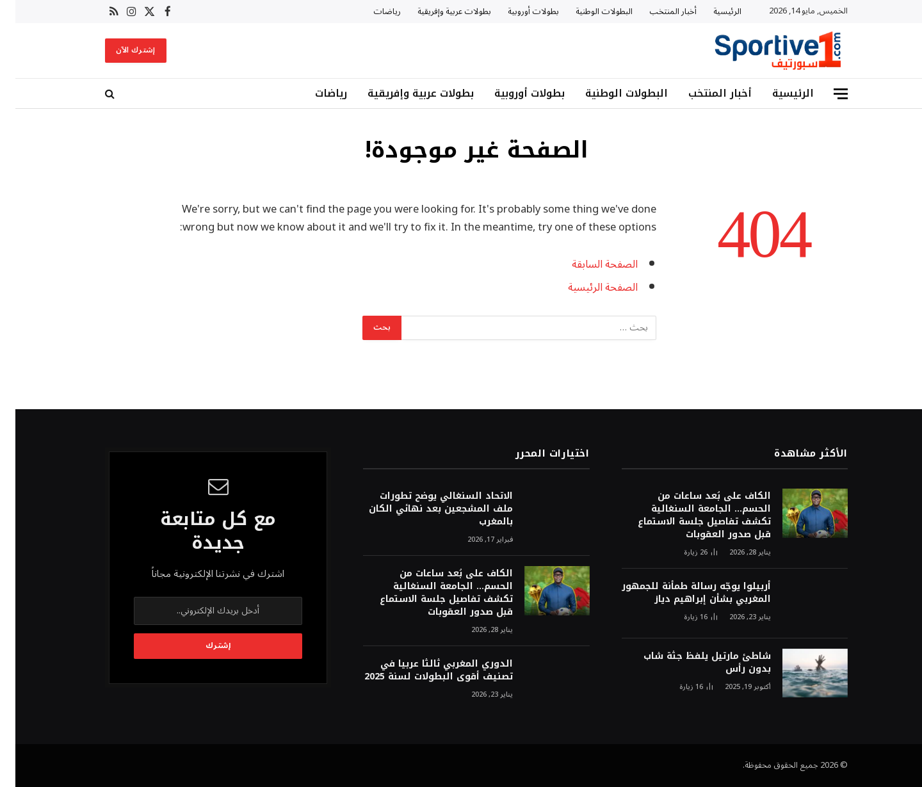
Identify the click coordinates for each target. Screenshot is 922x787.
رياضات (371, 11)
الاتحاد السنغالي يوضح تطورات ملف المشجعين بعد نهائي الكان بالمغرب (425, 509)
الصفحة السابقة (589, 264)
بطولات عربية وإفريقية (439, 11)
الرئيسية (712, 11)
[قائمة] (825, 93)
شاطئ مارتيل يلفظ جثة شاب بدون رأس (692, 663)
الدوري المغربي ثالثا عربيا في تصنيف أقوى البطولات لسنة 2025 (423, 670)
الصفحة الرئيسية (587, 287)
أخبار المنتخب (657, 11)
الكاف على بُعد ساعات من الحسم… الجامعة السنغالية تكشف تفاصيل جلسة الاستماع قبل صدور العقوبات (689, 515)
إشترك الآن (120, 50)
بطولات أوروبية (518, 11)
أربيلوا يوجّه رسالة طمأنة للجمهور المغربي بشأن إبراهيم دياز (681, 593)
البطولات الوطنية (588, 11)
